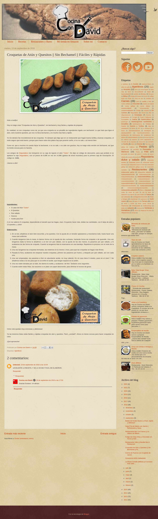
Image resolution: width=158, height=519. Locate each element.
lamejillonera (147, 135)
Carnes (125, 101)
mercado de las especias (128, 142)
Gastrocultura (146, 119)
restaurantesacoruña (127, 174)
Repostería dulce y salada (137, 158)
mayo (128, 475)
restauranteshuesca (144, 181)
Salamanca (124, 194)
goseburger (124, 121)
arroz (136, 89)
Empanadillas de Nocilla (140, 331)
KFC (139, 128)
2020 (126, 391)
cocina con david (148, 104)
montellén (151, 142)
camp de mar (139, 98)
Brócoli (145, 96)
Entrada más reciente (15, 433)
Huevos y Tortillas (137, 126)
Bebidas (143, 94)
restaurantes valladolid (144, 172)
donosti (143, 112)
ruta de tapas (146, 192)
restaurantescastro (126, 179)
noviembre (130, 411)
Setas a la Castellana (139, 302)
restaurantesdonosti (144, 179)
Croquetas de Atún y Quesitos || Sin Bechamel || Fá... (138, 448)
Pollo (146, 152)
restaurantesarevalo (145, 174)
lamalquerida (125, 135)
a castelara (124, 84)
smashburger (134, 199)
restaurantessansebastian (128, 185)
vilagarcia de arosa (146, 210)
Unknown (16, 365)
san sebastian (125, 197)
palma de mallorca (127, 147)
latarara (123, 137)
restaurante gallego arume (136, 167)
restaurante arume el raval (137, 164)
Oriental (139, 144)
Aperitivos (18, 351)
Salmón (132, 194)
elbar (150, 112)
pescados (136, 149)
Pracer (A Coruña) (138, 286)
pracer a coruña (142, 154)
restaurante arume (134, 162)
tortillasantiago (147, 205)
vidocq (136, 210)
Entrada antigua (108, 433)
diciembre (129, 408)
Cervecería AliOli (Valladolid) (135, 458)
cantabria (148, 98)
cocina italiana (145, 106)
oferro (132, 144)
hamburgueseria (137, 124)
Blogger (86, 514)
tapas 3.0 (137, 201)
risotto (123, 192)
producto (130, 157)
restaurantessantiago (147, 185)
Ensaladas (138, 115)
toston (123, 208)
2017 (126, 401)
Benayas (151, 94)
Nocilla (125, 144)
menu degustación (145, 139)
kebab (133, 128)
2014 (126, 493)
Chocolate (136, 104)
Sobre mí (88, 41)
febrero (128, 485)
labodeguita (147, 130)
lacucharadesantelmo (143, 133)
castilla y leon (146, 101)
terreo (152, 201)
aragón (152, 87)
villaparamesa (125, 212)
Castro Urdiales (125, 104)
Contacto (102, 41)
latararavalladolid (133, 137)
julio (127, 468)
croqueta (146, 110)
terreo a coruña (129, 203)
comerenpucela (144, 108)
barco (129, 92)
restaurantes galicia (127, 172)
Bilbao (125, 96)
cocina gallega (130, 106)
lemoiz (147, 137)
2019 (126, 394)
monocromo (142, 142)
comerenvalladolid (127, 110)
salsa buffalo (140, 194)
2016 (126, 405)
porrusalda (124, 154)
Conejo (138, 110)
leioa (141, 137)
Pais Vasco (148, 144)
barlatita (136, 94)
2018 (126, 398)
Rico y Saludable (145, 190)
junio (128, 471)
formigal (134, 117)
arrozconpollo (144, 89)
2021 (126, 388)
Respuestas (19, 376)
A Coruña (134, 84)
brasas (139, 96)
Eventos (148, 115)
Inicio (10, 41)
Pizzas (138, 152)
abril (127, 478)
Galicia (134, 119)
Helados (148, 124)
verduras (139, 208)
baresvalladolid (126, 94)
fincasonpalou (125, 117)
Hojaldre (123, 126)
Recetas (22, 41)
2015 (126, 489)
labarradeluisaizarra (134, 130)
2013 (126, 496)
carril (137, 101)
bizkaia (133, 96)
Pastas (143, 146)
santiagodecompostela (140, 197)
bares (149, 92)
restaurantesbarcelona (127, 176)
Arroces (126, 89)
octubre (129, 414)
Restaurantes (139, 169)
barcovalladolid (139, 92)
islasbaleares (125, 128)
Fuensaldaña (125, 119)
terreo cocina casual (144, 203)
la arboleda (146, 128)
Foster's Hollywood (145, 117)
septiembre (130, 418)
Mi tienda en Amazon (68, 41)
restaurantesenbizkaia (127, 181)
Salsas (148, 194)
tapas (130, 201)
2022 (126, 384)
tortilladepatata (136, 205)
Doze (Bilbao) (136, 363)
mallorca (126, 139)
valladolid (130, 208)
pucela (137, 157)
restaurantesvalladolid (129, 190)
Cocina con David (25, 380)
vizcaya (134, 212)
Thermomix (125, 205)
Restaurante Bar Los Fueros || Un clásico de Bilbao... (137, 432)
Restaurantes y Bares (41, 41)
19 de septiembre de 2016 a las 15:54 (34, 365)
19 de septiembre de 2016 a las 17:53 (49, 380)
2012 (126, 500)
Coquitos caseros (138, 256)
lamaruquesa (136, 135)
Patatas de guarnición (139, 316)
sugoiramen (143, 199)
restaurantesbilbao (144, 177)
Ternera (144, 201)
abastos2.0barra (146, 84)
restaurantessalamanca (144, 183)
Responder (17, 371)
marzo (128, 482)
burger (130, 98)
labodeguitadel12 (126, 133)
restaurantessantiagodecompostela (138, 188)
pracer (132, 154)
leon (152, 137)
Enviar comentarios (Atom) (24, 438)
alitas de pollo (125, 87)
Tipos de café (136, 240)
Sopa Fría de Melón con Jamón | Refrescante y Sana (137, 427)
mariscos (134, 139)
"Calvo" (66, 153)
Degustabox (23, 153)
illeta (149, 126)
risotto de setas (133, 192)
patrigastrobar (125, 149)
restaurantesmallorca (128, 183)
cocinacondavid (126, 108)
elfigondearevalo (126, 115)
